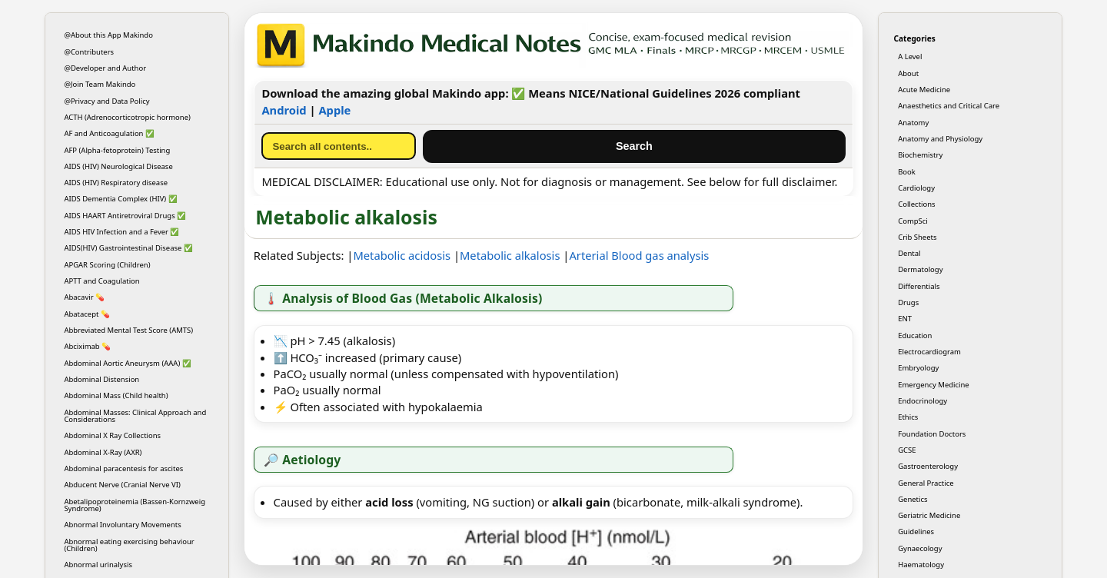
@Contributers (89, 52)
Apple (334, 110)
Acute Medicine (924, 90)
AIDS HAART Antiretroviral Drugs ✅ (125, 216)
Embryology (918, 368)
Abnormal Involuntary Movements (122, 525)
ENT (905, 319)
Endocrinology (922, 401)
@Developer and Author (105, 68)
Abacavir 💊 (84, 297)
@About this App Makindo (108, 35)
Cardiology (916, 188)
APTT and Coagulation (101, 281)
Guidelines (916, 531)
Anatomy (913, 123)
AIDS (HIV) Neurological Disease (118, 166)
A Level (910, 56)
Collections (916, 204)
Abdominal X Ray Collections (112, 435)
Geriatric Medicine (929, 515)
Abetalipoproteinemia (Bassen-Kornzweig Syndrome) (134, 505)
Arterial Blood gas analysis (639, 255)
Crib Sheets (917, 237)
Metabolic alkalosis (510, 255)
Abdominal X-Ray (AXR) (102, 452)
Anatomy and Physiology (940, 139)
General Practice (925, 483)
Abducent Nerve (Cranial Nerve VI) (122, 485)
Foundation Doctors (932, 434)
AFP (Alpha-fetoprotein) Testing (117, 150)
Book (907, 172)
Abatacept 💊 (87, 314)
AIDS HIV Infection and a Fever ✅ (121, 232)
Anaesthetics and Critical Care (948, 106)
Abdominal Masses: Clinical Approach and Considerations (135, 415)
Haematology (921, 565)
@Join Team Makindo (99, 84)
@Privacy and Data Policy (106, 101)
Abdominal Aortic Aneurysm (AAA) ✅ (127, 363)
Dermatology (920, 269)
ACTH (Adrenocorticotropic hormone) (127, 117)
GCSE (907, 450)
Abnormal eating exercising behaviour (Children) (129, 544)
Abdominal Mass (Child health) (116, 395)
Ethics (908, 417)
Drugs (908, 302)
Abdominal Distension (101, 379)
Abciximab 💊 (87, 346)
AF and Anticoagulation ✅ (109, 133)
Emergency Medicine (933, 385)
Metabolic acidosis (401, 255)
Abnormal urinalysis (98, 565)
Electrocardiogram (929, 352)
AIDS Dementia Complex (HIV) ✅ (120, 199)
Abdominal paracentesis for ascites (123, 468)
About (908, 73)
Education (915, 335)
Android (283, 110)
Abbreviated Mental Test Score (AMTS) (128, 330)
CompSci (913, 221)
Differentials (918, 286)
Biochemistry (920, 155)
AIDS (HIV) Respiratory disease (116, 183)
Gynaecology (920, 548)
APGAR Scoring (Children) (107, 265)
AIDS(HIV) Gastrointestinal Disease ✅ (128, 248)
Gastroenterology (928, 466)
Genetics (912, 499)
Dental (909, 253)
